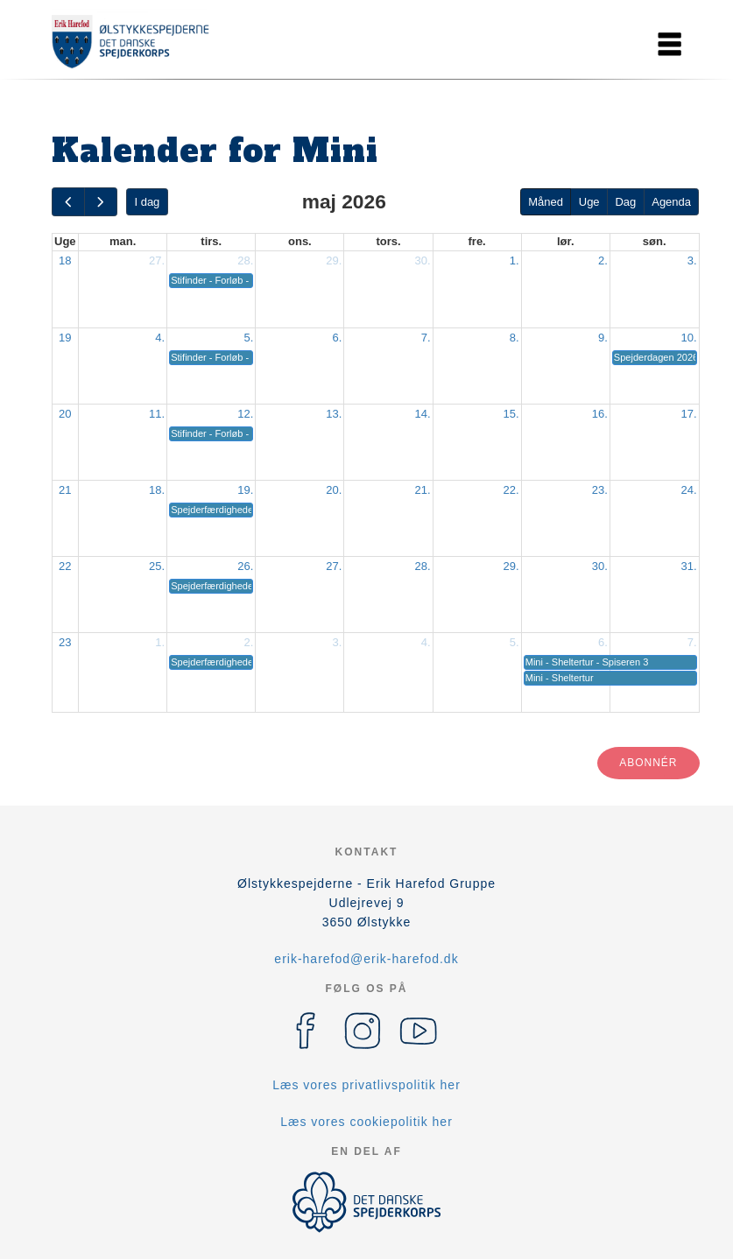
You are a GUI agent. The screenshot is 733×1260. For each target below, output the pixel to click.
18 (65, 260)
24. (688, 489)
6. (337, 337)
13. (334, 413)
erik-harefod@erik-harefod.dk (366, 959)
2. (603, 260)
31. (688, 566)
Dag (625, 201)
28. (245, 260)
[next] (100, 201)
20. (334, 489)
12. (245, 413)
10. (688, 337)
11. (157, 413)
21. (422, 489)
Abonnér (648, 763)
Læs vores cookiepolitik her (366, 1122)
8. (514, 337)
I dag (146, 201)
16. (600, 413)
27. (157, 260)
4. (160, 337)
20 (65, 413)
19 (65, 337)
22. (511, 489)
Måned (545, 201)
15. (511, 413)
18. (157, 489)
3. (692, 260)
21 (65, 489)
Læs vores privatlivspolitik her (366, 1085)
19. (245, 489)
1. (514, 260)
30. (422, 260)
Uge (589, 201)
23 (65, 642)
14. (422, 413)
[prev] (68, 201)
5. (248, 337)
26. (245, 566)
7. (426, 337)
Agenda (671, 201)
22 (65, 566)
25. (157, 566)
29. (334, 260)
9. (603, 337)
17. (688, 413)
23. (600, 489)
